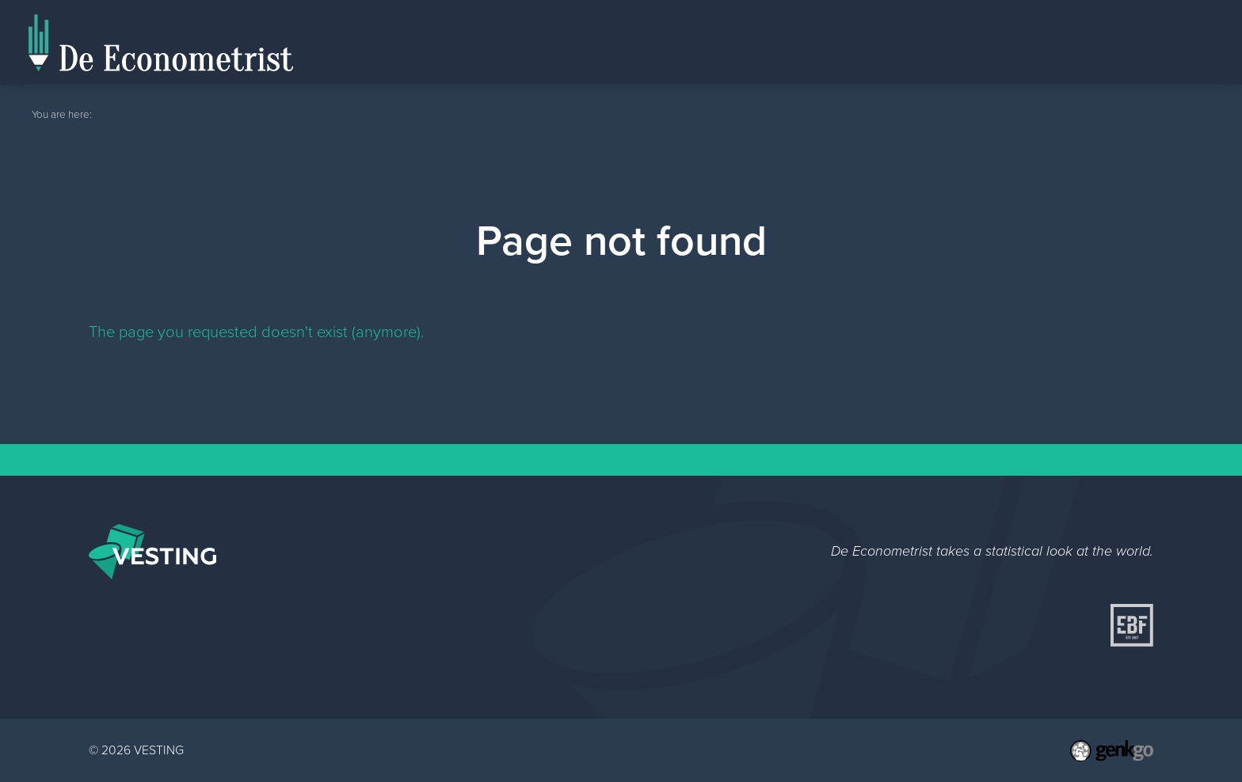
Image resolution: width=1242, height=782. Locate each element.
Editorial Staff (1089, 42)
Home (1013, 42)
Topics (1179, 42)
